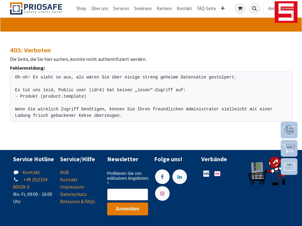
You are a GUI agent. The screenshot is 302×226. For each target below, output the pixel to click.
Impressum (72, 187)
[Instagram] (162, 193)
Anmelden (127, 208)
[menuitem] (81, 9)
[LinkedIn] (179, 176)
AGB (64, 172)
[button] (255, 8)
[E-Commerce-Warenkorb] (240, 8)
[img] (289, 130)
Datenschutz (73, 194)
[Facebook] (162, 176)
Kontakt (31, 172)
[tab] (151, 25)
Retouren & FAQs (77, 201)
